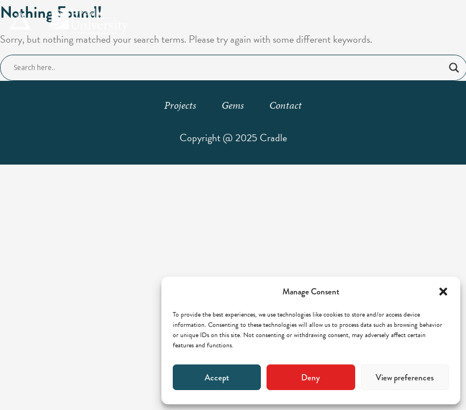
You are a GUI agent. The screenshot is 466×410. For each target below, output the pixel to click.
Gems (233, 105)
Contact (285, 105)
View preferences (405, 377)
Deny (310, 377)
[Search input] (228, 68)
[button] (443, 291)
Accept (217, 377)
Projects (180, 105)
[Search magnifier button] (454, 68)
